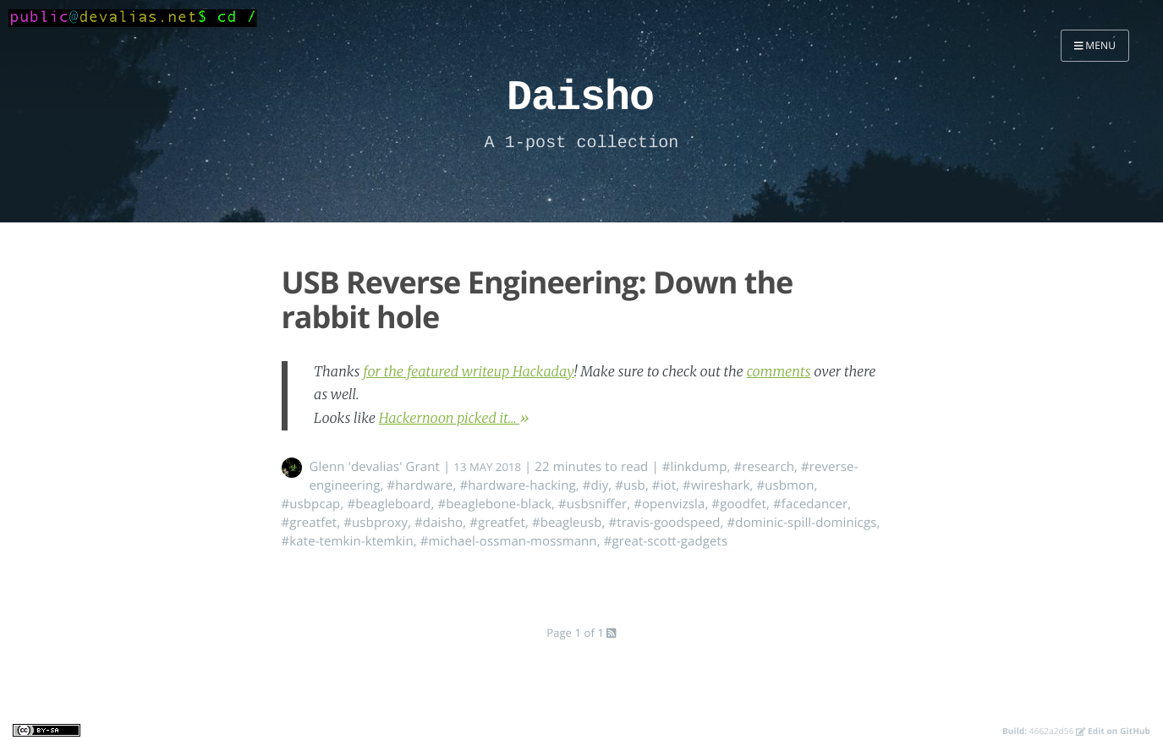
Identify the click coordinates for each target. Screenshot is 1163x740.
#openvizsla (669, 504)
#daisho (438, 522)
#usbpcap (311, 504)
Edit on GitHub (1113, 731)
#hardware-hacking (517, 485)
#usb (630, 485)
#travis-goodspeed (664, 522)
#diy (596, 485)
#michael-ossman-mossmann (508, 541)
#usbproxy (375, 522)
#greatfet (309, 522)
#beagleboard (389, 504)
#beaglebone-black (494, 504)
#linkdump (694, 466)
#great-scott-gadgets (666, 541)
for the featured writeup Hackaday (468, 372)
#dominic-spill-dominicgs (802, 522)
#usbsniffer (592, 504)
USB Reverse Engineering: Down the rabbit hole (537, 299)
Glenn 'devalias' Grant (375, 466)
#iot (664, 485)
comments (779, 372)
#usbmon (785, 485)
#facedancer (810, 504)
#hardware (420, 485)
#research (763, 466)
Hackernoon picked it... (449, 418)
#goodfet (738, 504)
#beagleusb (567, 522)
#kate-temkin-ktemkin (348, 541)
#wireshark (716, 485)
